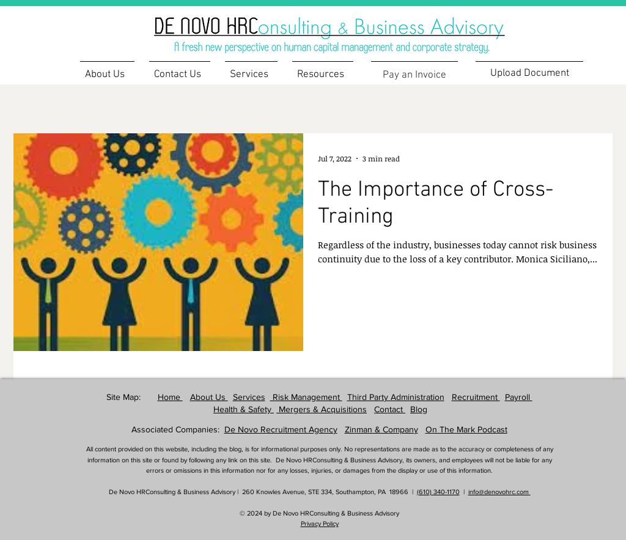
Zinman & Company (381, 429)
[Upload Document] (529, 73)
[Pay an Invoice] (414, 75)
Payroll (518, 397)
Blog (418, 409)
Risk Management (306, 397)
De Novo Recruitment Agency (280, 429)
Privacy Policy (320, 523)
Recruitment (476, 397)
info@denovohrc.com (499, 491)
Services (249, 397)
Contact (389, 409)
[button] (323, 69)
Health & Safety (243, 409)
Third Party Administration (395, 397)
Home (170, 397)
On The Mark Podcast (466, 429)
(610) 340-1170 (438, 491)
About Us (209, 397)
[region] (349, 28)
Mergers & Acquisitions (321, 409)
